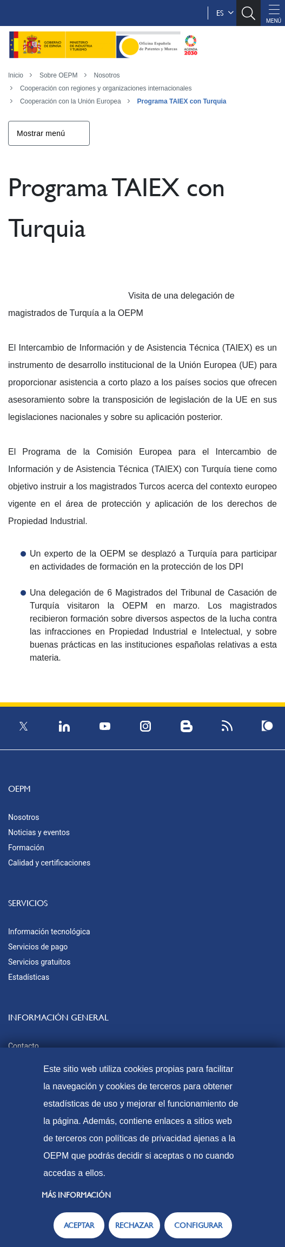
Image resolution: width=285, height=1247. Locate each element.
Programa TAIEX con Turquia (182, 101)
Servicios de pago (38, 946)
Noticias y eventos (39, 832)
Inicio (15, 75)
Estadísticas (28, 977)
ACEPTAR (79, 1225)
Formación (26, 847)
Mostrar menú (41, 133)
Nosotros (107, 75)
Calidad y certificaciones (49, 862)
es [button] (225, 13)
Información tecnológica (49, 931)
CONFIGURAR (198, 1225)
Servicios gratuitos (39, 962)
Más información (76, 1195)
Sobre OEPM (58, 75)
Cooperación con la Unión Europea (70, 101)
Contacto (23, 1046)
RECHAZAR (134, 1225)
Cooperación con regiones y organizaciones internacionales (106, 88)
